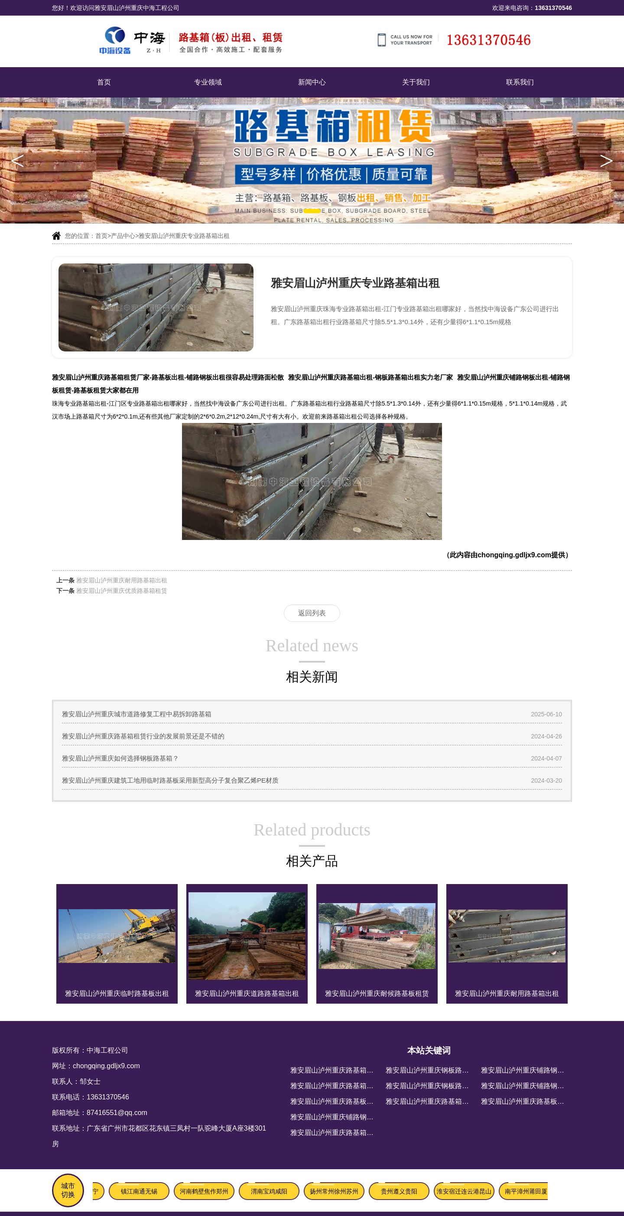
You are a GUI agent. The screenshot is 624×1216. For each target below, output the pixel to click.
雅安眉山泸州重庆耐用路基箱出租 (121, 580)
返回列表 (312, 613)
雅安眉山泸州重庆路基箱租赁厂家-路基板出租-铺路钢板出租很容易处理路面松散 (168, 377)
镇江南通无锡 (140, 1191)
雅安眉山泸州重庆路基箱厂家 (431, 1101)
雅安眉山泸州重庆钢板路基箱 (431, 1085)
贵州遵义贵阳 (400, 1191)
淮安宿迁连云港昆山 (465, 1191)
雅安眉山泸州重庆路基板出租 (335, 1101)
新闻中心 (312, 82)
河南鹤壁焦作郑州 (205, 1191)
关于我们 (416, 82)
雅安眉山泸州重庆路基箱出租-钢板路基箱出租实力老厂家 (370, 377)
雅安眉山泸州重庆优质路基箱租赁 (121, 590)
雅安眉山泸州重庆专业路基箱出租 (184, 235)
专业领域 (208, 82)
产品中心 (123, 235)
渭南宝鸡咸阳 (270, 1191)
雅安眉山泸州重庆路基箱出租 (335, 1085)
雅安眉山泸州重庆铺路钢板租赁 (529, 1085)
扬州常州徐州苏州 (335, 1191)
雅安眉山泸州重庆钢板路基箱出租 (438, 1070)
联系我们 (520, 82)
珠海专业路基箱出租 (79, 403)
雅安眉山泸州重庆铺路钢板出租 (338, 1117)
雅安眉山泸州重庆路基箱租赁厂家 (342, 1132)
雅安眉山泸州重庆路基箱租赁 (335, 1070)
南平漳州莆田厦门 (530, 1191)
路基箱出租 (342, 416)
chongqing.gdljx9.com (514, 555)
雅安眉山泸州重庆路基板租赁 (526, 1101)
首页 (104, 82)
